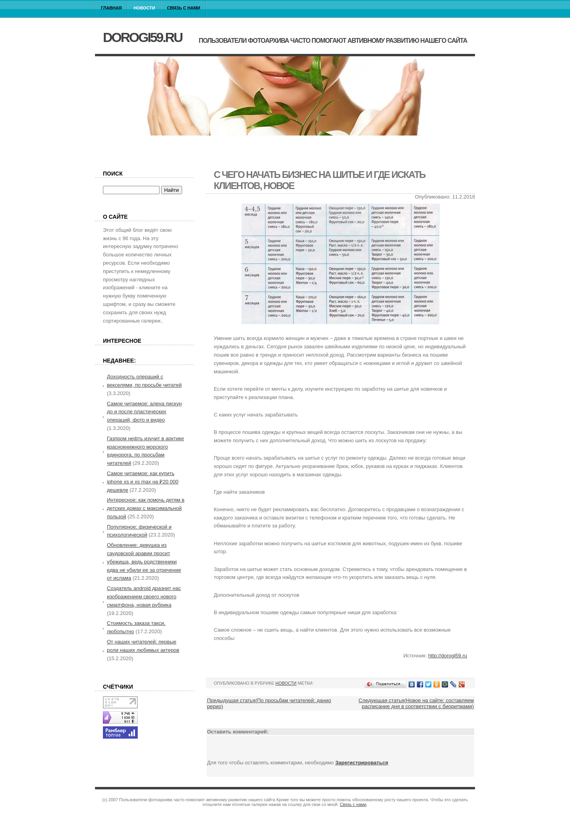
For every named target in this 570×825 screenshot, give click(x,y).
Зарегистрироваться (361, 763)
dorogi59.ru (142, 37)
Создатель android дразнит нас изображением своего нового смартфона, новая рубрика (144, 596)
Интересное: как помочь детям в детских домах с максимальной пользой (145, 508)
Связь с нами (183, 8)
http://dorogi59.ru (447, 656)
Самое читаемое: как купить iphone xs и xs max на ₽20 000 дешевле (143, 481)
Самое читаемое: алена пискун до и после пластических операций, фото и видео (144, 412)
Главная (111, 8)
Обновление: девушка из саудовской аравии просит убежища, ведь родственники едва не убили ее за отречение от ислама (144, 561)
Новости (144, 8)
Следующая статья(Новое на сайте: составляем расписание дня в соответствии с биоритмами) (416, 703)
